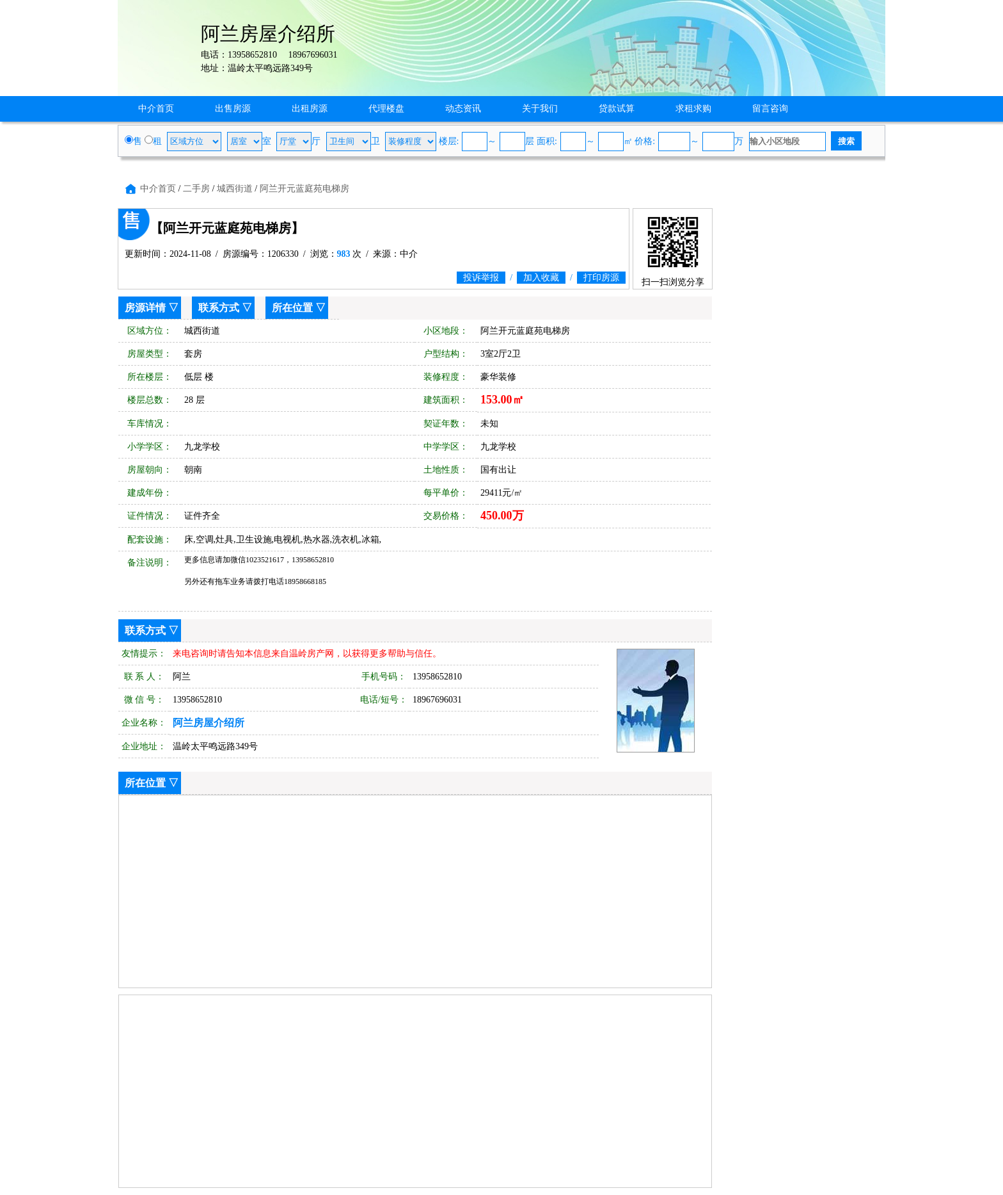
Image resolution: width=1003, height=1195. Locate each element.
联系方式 (218, 307)
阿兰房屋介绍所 (208, 722)
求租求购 (693, 108)
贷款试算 (617, 108)
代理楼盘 (386, 108)
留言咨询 (770, 108)
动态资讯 (463, 108)
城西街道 (235, 188)
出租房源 (310, 108)
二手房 (196, 188)
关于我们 (540, 108)
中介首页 (156, 108)
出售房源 (233, 108)
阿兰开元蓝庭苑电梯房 (304, 188)
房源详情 (145, 307)
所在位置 (292, 307)
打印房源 (601, 277)
